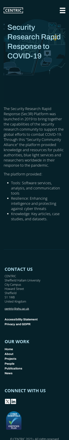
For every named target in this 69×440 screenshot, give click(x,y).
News (9, 373)
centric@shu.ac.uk (17, 308)
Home (9, 349)
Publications (13, 368)
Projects (10, 358)
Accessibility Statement (21, 319)
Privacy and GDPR (18, 324)
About (9, 353)
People (9, 363)
